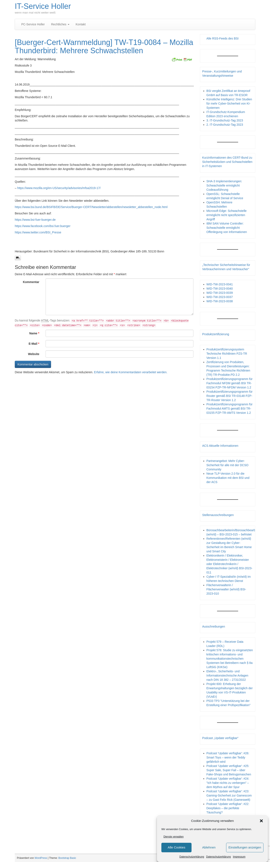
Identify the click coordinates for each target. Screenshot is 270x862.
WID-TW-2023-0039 (220, 292)
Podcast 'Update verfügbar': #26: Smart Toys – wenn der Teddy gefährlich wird (228, 757)
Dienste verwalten (173, 836)
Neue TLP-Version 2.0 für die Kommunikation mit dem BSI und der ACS (228, 478)
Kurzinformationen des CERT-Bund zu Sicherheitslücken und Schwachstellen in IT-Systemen (227, 162)
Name (34, 333)
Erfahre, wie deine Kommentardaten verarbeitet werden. (130, 372)
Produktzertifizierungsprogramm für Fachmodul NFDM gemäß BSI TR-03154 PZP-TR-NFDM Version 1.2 (230, 383)
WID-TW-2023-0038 (220, 301)
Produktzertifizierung (215, 334)
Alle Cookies (176, 847)
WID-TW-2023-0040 (220, 288)
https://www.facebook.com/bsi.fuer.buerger (42, 226)
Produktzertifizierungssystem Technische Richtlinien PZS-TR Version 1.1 (227, 354)
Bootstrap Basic (67, 858)
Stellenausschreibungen (218, 515)
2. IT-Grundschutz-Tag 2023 (225, 124)
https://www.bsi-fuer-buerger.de (35, 219)
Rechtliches (60, 24)
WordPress (41, 858)
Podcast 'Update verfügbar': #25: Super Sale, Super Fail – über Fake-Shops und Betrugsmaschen (229, 770)
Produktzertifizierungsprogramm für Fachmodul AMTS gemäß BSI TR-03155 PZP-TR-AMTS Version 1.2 (230, 408)
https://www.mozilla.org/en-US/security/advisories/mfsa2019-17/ (59, 188)
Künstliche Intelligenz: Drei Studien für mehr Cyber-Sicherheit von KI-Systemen (229, 103)
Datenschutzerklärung (192, 856)
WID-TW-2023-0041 (220, 284)
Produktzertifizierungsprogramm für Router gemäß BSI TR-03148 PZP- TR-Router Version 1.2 (230, 396)
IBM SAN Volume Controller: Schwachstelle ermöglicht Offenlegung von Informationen (227, 228)
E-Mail (34, 343)
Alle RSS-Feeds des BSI (223, 38)
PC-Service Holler (33, 24)
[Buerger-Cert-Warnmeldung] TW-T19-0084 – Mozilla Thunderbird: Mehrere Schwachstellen (104, 46)
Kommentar (31, 282)
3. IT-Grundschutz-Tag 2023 (225, 120)
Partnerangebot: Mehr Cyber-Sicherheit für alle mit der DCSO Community (227, 465)
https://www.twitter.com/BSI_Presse (38, 232)
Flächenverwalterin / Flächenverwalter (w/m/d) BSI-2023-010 (226, 589)
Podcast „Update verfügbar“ (220, 738)
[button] (261, 821)
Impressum (239, 856)
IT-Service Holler (43, 6)
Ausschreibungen (213, 626)
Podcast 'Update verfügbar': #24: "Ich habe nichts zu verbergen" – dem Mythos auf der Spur (228, 783)
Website (33, 354)
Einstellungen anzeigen (244, 847)
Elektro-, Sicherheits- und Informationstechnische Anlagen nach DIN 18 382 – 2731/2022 (227, 675)
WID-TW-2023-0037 (220, 297)
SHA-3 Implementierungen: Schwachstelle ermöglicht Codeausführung (224, 185)
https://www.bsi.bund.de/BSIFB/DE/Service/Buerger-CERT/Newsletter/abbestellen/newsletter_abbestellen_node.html (91, 207)
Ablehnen (208, 847)
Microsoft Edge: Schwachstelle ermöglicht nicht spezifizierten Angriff (227, 215)
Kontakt (81, 24)
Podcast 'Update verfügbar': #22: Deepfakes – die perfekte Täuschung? (228, 808)
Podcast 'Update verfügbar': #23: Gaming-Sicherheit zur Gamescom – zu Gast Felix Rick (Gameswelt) (229, 795)
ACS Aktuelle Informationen (220, 445)
